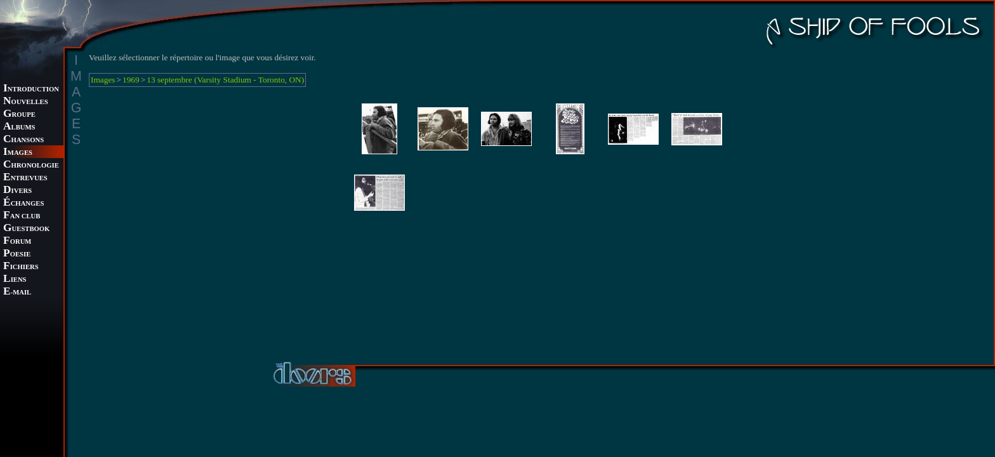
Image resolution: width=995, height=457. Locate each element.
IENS (14, 279)
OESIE (16, 254)
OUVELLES (25, 101)
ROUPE (19, 114)
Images (103, 79)
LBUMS (19, 127)
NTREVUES (25, 178)
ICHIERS (21, 266)
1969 (131, 79)
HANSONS (23, 139)
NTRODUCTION (31, 89)
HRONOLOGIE (31, 165)
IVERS (17, 190)
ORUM (17, 241)
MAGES (17, 152)
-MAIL (17, 292)
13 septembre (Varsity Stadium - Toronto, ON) (225, 79)
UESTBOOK (26, 228)
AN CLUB (21, 216)
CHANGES (23, 203)
